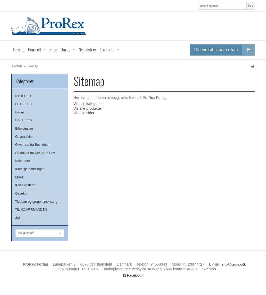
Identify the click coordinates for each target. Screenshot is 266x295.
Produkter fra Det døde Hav (35, 153)
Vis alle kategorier (88, 104)
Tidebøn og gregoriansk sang (36, 202)
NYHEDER (23, 96)
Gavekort (22, 193)
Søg (250, 5)
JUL (18, 218)
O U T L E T (23, 104)
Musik (19, 177)
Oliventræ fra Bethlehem (33, 145)
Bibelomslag (24, 128)
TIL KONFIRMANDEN (31, 210)
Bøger (19, 112)
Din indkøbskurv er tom (224, 50)
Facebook (133, 275)
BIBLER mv (23, 120)
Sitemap (209, 269)
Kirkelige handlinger (29, 169)
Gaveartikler (24, 137)
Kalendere (22, 161)
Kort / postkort (25, 185)
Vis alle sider (84, 113)
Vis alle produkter (88, 108)
